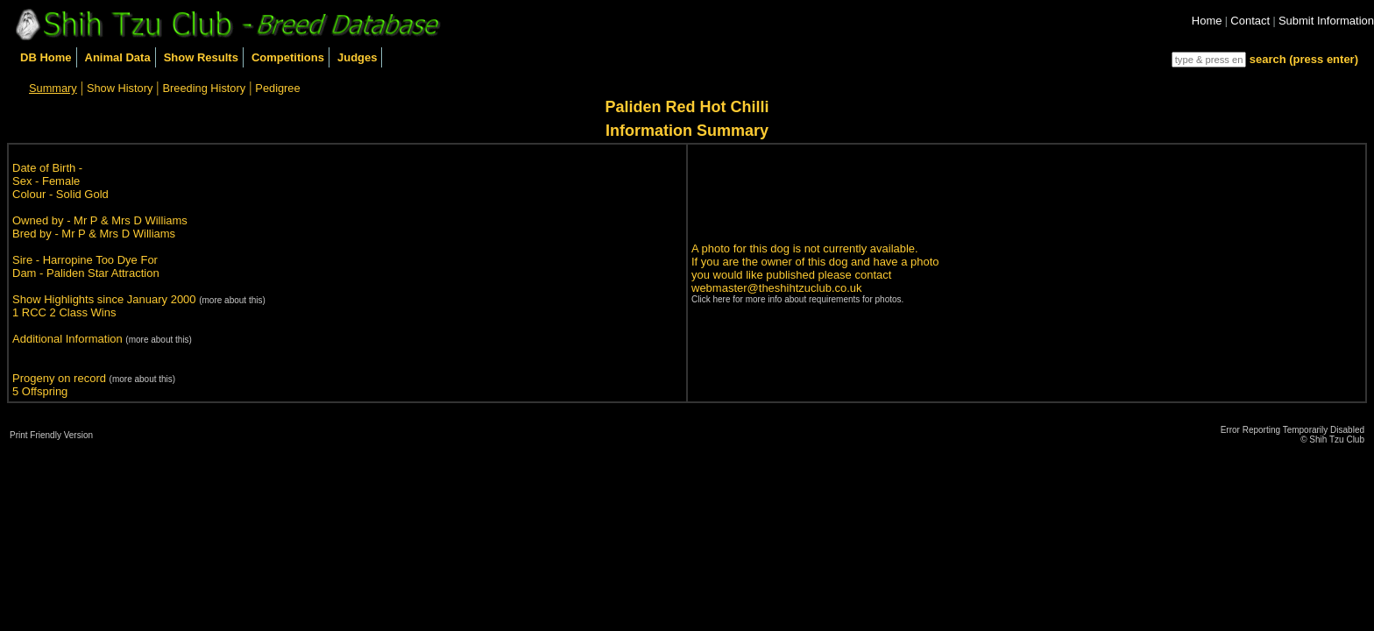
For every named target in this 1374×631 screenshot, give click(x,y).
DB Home (46, 57)
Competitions (287, 57)
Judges (357, 57)
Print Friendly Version (51, 435)
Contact (1250, 20)
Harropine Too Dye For (100, 259)
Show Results (201, 57)
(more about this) (232, 300)
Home (1207, 20)
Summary (53, 88)
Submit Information (1326, 20)
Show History (119, 88)
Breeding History (204, 88)
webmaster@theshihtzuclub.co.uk (776, 287)
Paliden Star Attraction (102, 273)
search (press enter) (1304, 59)
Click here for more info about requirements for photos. (797, 299)
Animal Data (118, 57)
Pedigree (277, 88)
